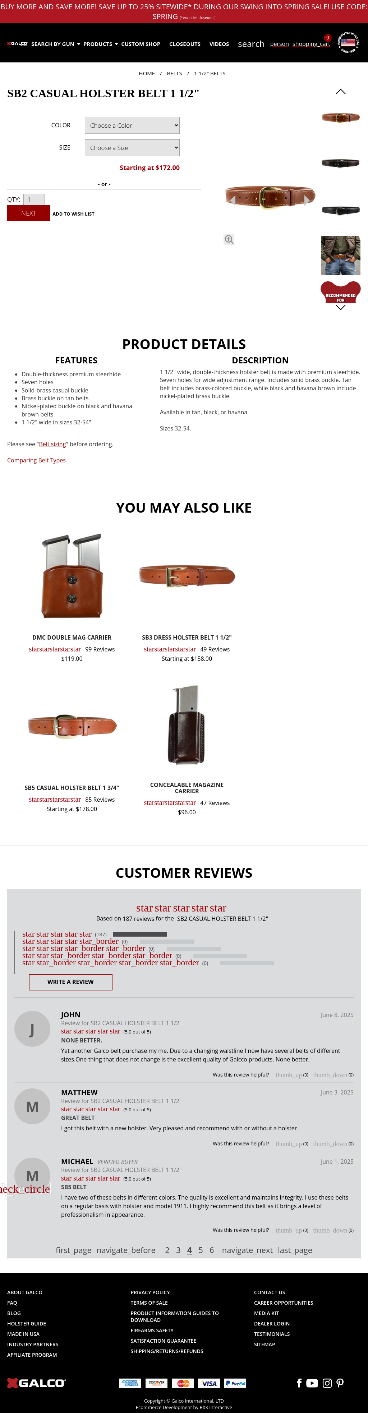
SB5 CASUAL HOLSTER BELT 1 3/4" (72, 788)
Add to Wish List (73, 214)
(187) (100, 934)
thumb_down (330, 1075)
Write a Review (70, 982)
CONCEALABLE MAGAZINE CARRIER (187, 788)
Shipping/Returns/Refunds (167, 1351)
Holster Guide (26, 1323)
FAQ (12, 1302)
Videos (219, 43)
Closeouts (185, 43)
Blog (14, 1313)
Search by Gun (55, 43)
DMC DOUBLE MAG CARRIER (71, 638)
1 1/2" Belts (209, 73)
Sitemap (264, 1344)
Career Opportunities (283, 1302)
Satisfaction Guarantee (164, 1340)
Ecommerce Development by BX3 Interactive (184, 1407)
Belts (174, 73)
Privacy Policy (150, 1292)
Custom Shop (140, 43)
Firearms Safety (152, 1330)
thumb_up (289, 1075)
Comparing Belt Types (36, 460)
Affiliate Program (32, 1354)
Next (28, 213)
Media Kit (266, 1313)
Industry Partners (33, 1344)
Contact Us (269, 1292)
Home (147, 73)
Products (100, 43)
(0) (125, 942)
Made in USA (23, 1333)
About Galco (24, 1292)
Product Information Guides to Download (175, 1316)
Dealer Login (272, 1323)
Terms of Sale (149, 1302)
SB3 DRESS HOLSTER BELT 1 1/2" (187, 638)
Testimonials (272, 1333)
